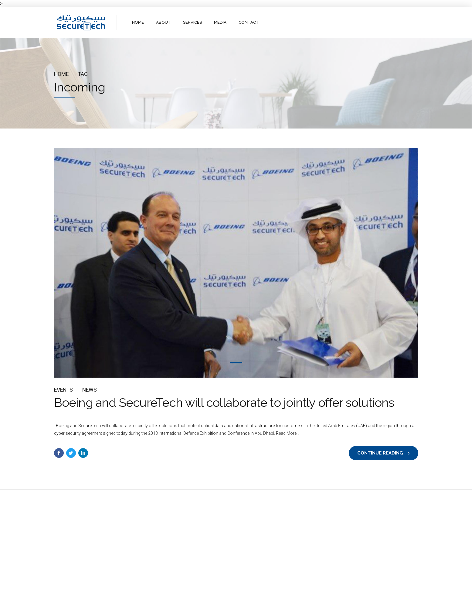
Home (61, 74)
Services (231, 597)
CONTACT (248, 22)
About (209, 597)
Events (63, 390)
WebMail (281, 597)
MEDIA (220, 22)
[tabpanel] (236, 263)
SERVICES (192, 22)
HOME (138, 22)
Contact (256, 597)
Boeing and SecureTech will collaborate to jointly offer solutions (224, 403)
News (89, 390)
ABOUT (163, 22)
